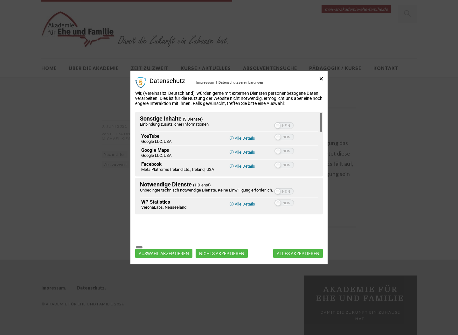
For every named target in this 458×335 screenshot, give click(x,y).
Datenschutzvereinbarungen (241, 99)
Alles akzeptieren (298, 237)
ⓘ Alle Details (242, 154)
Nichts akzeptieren (221, 237)
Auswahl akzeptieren (164, 237)
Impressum (205, 99)
